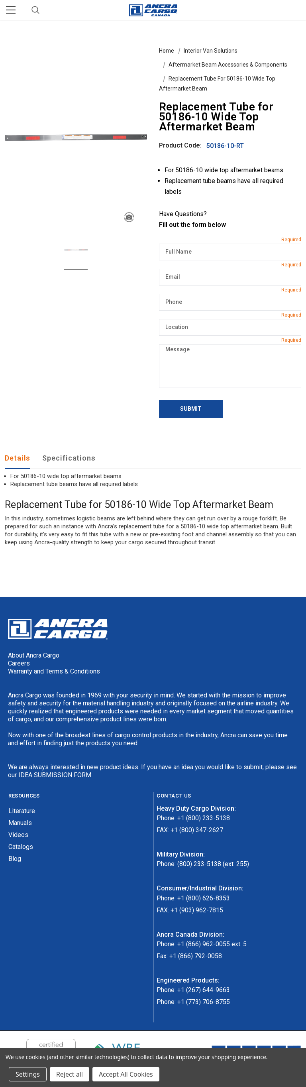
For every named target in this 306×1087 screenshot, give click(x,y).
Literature (21, 811)
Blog (14, 859)
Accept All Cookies (126, 1074)
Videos (18, 835)
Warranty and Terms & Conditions (54, 671)
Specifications (69, 458)
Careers (19, 663)
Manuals (20, 823)
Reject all (69, 1074)
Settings (28, 1074)
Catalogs (20, 847)
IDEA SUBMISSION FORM (54, 775)
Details (17, 458)
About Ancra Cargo (33, 655)
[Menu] (11, 10)
